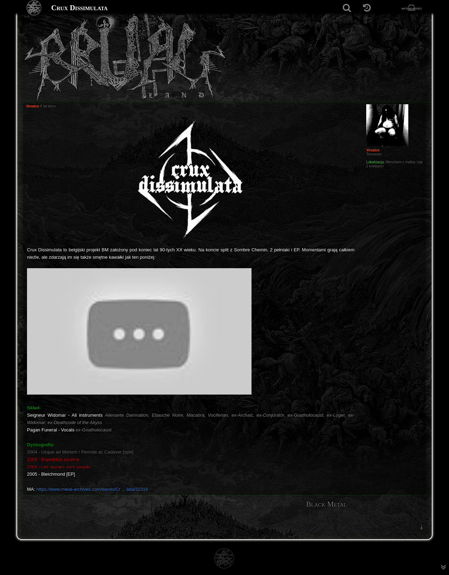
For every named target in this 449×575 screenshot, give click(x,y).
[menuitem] (421, 527)
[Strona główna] (34, 8)
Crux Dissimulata (79, 8)
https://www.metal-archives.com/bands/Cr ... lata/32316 (92, 489)
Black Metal (326, 504)
